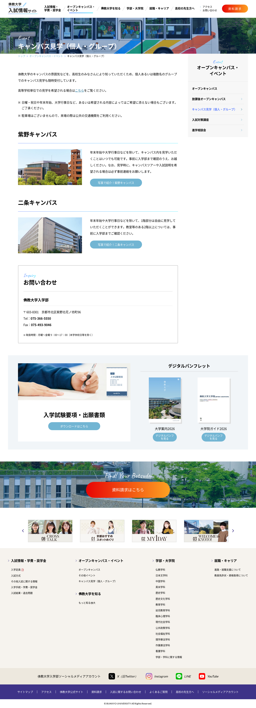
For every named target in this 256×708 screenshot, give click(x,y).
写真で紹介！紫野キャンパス (116, 183)
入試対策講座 (200, 120)
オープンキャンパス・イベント (81, 8)
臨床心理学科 (163, 616)
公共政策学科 (163, 628)
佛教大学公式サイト (71, 692)
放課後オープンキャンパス (209, 99)
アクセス (207, 7)
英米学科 (160, 587)
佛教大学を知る (111, 8)
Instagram (157, 676)
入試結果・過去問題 (22, 593)
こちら (79, 90)
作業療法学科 (163, 645)
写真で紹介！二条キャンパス (116, 245)
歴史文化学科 (163, 599)
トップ (21, 56)
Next (233, 531)
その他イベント (87, 575)
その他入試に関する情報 (24, 581)
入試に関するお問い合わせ (125, 692)
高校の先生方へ (185, 8)
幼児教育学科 (163, 610)
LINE (183, 676)
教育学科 (160, 604)
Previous (23, 531)
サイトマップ (25, 692)
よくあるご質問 (158, 692)
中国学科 (160, 581)
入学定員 (16, 569)
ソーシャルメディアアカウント (220, 692)
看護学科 (160, 651)
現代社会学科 (163, 622)
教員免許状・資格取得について (231, 575)
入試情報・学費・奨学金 (52, 8)
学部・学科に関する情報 (169, 657)
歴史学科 (160, 593)
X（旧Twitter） (123, 676)
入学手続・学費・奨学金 (24, 587)
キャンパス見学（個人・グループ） (214, 109)
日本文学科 (162, 575)
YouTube (208, 676)
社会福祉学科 (163, 634)
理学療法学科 (163, 639)
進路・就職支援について (227, 569)
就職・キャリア (159, 8)
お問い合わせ (210, 10)
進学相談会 (199, 130)
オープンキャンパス (204, 88)
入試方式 (16, 575)
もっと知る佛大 (87, 603)
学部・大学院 (135, 8)
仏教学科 (160, 569)
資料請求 (96, 692)
